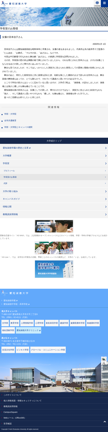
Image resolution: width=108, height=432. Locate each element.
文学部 (5, 323)
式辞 (5, 183)
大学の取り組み (10, 191)
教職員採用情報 (10, 214)
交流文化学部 (8, 350)
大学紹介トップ (54, 141)
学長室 (6, 163)
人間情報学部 (27, 323)
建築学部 (64, 323)
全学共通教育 (10, 120)
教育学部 (15, 323)
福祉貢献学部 (8, 330)
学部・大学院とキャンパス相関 (18, 127)
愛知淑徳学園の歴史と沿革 (16, 148)
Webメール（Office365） (15, 418)
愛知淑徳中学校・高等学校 (16, 304)
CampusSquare (10, 412)
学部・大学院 (10, 114)
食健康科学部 (93, 323)
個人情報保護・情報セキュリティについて (23, 400)
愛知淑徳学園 (10, 300)
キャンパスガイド (11, 199)
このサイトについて (13, 395)
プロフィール (9, 171)
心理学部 (39, 323)
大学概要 (7, 155)
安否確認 (8, 423)
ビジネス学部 (23, 350)
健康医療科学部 (78, 323)
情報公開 (7, 206)
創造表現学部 (52, 323)
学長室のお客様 (10, 177)
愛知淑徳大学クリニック (28, 330)
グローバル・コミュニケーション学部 (48, 350)
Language (97, 6)
